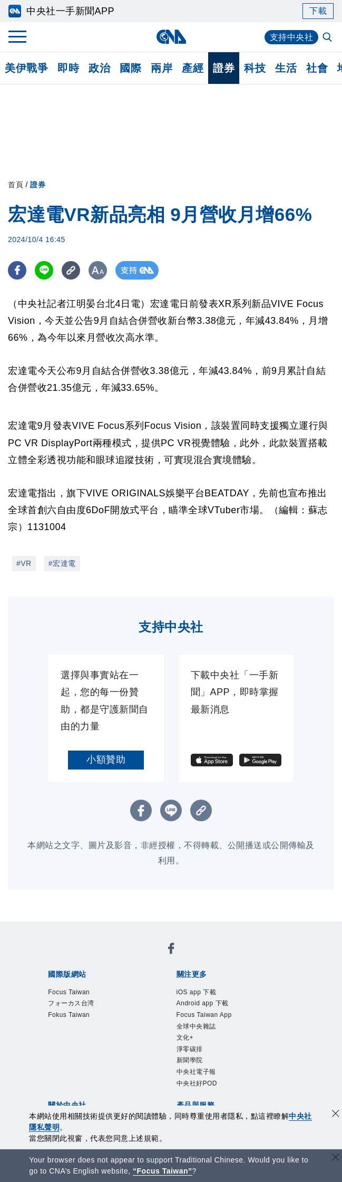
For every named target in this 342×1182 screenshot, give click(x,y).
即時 (68, 68)
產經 (192, 68)
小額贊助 (105, 759)
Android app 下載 (203, 1003)
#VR (24, 563)
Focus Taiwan (69, 992)
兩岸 (161, 68)
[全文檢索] (328, 38)
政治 (99, 68)
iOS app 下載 (197, 992)
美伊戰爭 (26, 68)
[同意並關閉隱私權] (335, 1114)
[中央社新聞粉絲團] (171, 950)
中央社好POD (197, 1083)
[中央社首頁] (171, 36)
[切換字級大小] (98, 270)
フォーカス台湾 (71, 1003)
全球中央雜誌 (196, 1026)
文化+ (185, 1037)
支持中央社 (292, 37)
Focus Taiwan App (204, 1014)
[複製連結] (71, 270)
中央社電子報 (196, 1071)
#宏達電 (62, 563)
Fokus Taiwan (69, 1014)
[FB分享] (17, 270)
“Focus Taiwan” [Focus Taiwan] (162, 1171)
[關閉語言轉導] (335, 1158)
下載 (318, 10)
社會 (317, 68)
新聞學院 (190, 1060)
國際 (130, 68)
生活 (286, 68)
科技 (255, 68)
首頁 (15, 184)
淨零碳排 (190, 1049)
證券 (223, 68)
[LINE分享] (44, 270)
